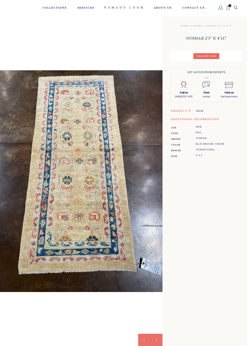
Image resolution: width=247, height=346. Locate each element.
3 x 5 (199, 155)
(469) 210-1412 (183, 94)
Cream (219, 144)
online (206, 94)
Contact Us (193, 8)
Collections (54, 8)
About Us (163, 8)
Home (184, 26)
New (199, 127)
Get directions (229, 94)
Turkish (201, 138)
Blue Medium (204, 144)
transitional (205, 150)
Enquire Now (206, 56)
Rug (198, 132)
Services (86, 8)
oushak (196, 26)
